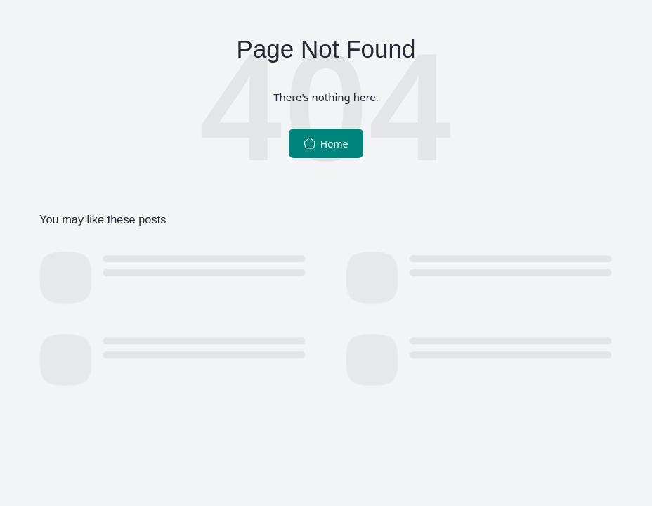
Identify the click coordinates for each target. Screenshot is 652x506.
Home (326, 143)
